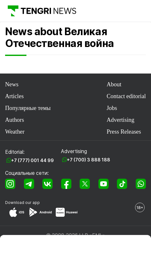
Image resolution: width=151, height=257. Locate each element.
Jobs (112, 108)
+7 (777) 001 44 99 (32, 160)
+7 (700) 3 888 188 (88, 159)
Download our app (22, 202)
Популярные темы (28, 108)
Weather (15, 131)
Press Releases (124, 131)
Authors (14, 120)
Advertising (120, 120)
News (11, 84)
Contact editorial (126, 96)
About (114, 84)
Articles (14, 96)
